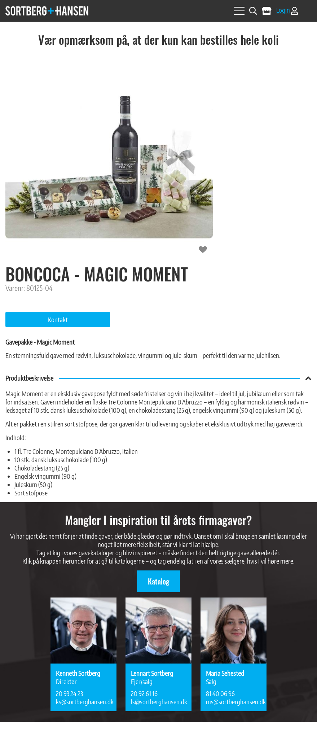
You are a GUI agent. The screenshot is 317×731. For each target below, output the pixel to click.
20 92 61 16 (144, 693)
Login (287, 10)
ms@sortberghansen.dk (233, 701)
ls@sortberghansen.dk (158, 701)
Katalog (158, 581)
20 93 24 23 (69, 693)
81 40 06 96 (220, 693)
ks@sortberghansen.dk (83, 701)
